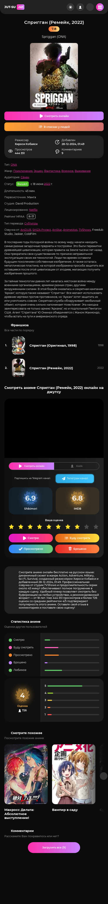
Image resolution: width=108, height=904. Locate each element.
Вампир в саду (65, 810)
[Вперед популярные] (104, 776)
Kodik (79, 466)
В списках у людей (57, 126)
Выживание (83, 171)
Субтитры (31, 223)
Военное (67, 171)
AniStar (57, 229)
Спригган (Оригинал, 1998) (53, 345)
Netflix (33, 209)
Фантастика (52, 171)
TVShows (85, 229)
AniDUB (25, 229)
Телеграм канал (77, 478)
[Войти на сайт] (80, 7)
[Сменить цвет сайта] (70, 7)
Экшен (38, 171)
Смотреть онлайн (56, 116)
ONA (14, 164)
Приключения (22, 171)
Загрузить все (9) (54, 847)
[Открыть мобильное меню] (100, 7)
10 (98, 526)
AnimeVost (70, 229)
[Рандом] (90, 7)
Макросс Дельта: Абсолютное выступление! (19, 814)
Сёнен (25, 177)
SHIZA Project (41, 229)
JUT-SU (14, 7)
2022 (47, 183)
